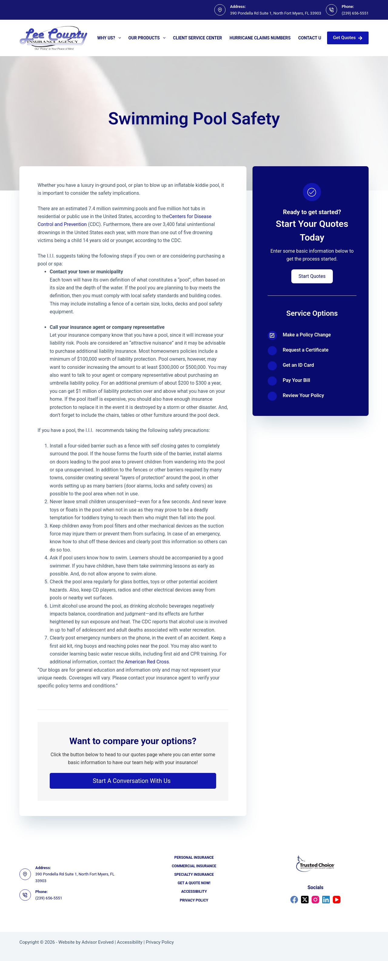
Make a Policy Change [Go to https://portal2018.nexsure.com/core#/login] (307, 335)
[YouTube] (336, 899)
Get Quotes (348, 37)
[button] (133, 781)
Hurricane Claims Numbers (259, 37)
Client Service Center (197, 37)
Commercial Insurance (194, 866)
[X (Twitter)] (305, 899)
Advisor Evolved (98, 942)
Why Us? (110, 38)
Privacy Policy (194, 900)
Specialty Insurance (194, 874)
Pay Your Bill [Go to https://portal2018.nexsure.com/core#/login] (296, 380)
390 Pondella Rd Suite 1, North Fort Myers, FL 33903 (275, 13)
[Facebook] (294, 899)
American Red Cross (147, 662)
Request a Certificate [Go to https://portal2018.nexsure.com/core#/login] (306, 350)
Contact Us (311, 37)
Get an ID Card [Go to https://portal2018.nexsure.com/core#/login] (298, 365)
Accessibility (194, 891)
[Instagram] (315, 899)
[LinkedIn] (326, 899)
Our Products (148, 38)
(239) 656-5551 (355, 13)
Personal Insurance (194, 857)
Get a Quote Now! (194, 883)
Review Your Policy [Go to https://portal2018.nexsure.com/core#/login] (303, 395)
